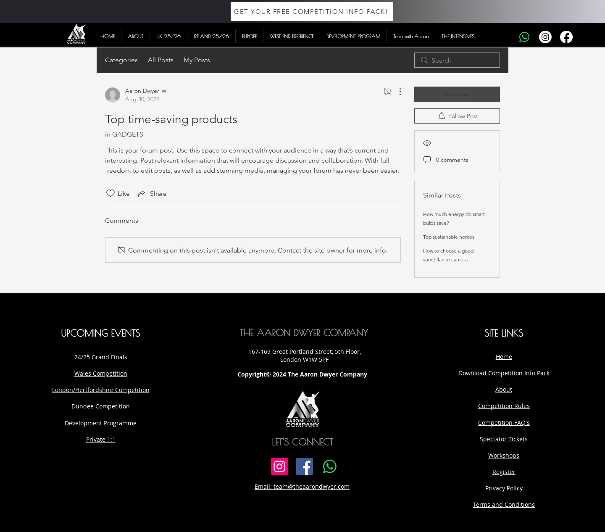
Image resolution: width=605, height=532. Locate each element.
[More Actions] (396, 92)
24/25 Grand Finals (100, 357)
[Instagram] (545, 37)
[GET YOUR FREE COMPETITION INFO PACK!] (312, 11)
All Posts (161, 60)
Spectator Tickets (504, 439)
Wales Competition (100, 373)
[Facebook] (566, 37)
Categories (121, 60)
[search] (457, 60)
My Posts (197, 60)
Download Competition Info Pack (504, 373)
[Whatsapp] (524, 37)
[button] (135, 36)
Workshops (503, 455)
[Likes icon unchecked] (110, 193)
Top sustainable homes (448, 237)
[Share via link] (152, 193)
